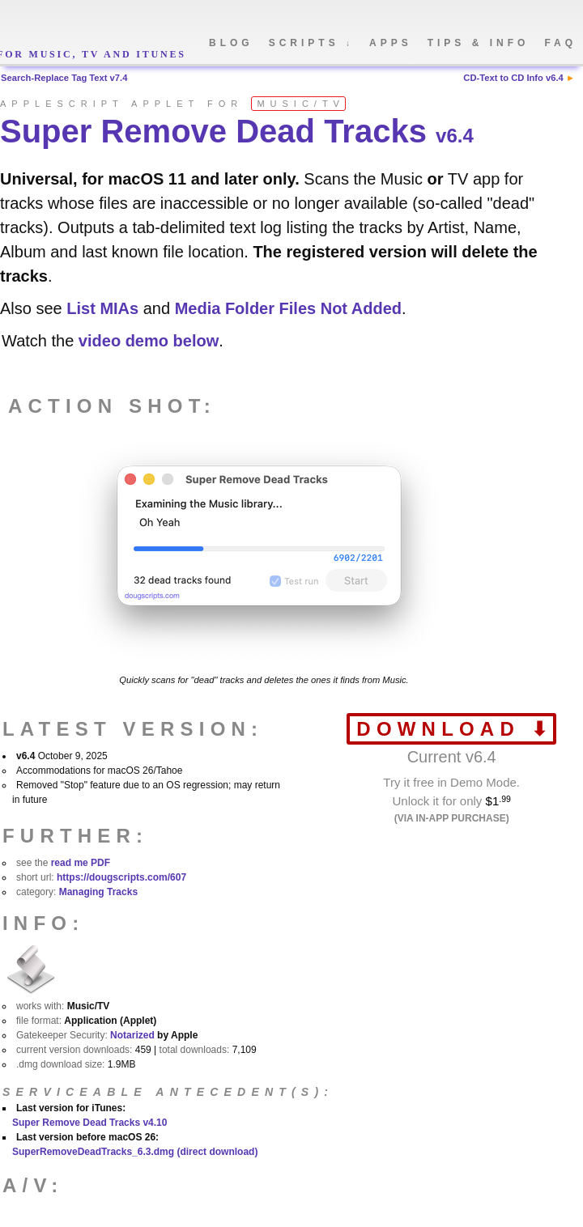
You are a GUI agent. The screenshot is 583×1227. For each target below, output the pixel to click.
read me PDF (80, 862)
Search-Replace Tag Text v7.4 (64, 78)
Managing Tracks (98, 892)
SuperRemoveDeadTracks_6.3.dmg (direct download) (134, 1151)
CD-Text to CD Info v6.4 (513, 78)
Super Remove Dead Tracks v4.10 (89, 1122)
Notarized (132, 1035)
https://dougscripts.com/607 (121, 877)
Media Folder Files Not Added (288, 308)
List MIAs (102, 308)
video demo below (149, 341)
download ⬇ (454, 729)
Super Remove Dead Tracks (237, 131)
